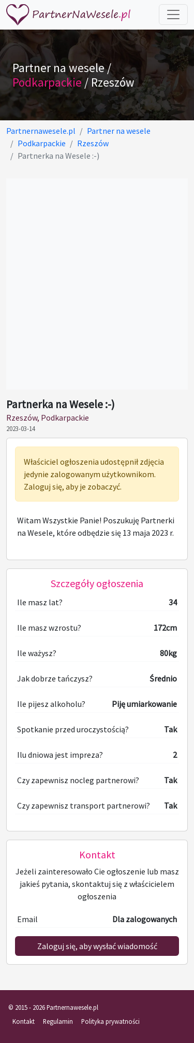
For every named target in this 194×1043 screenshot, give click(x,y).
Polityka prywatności (110, 1021)
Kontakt (23, 1021)
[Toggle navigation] (173, 14)
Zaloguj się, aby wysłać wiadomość (97, 946)
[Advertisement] (97, 284)
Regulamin (58, 1021)
